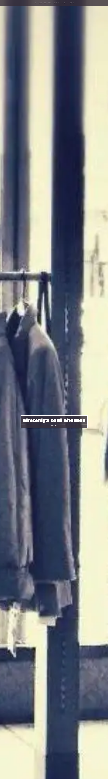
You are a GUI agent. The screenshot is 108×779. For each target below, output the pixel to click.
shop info (47, 3)
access (64, 3)
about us (56, 3)
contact (71, 3)
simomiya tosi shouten (54, 420)
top (35, 3)
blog (40, 3)
